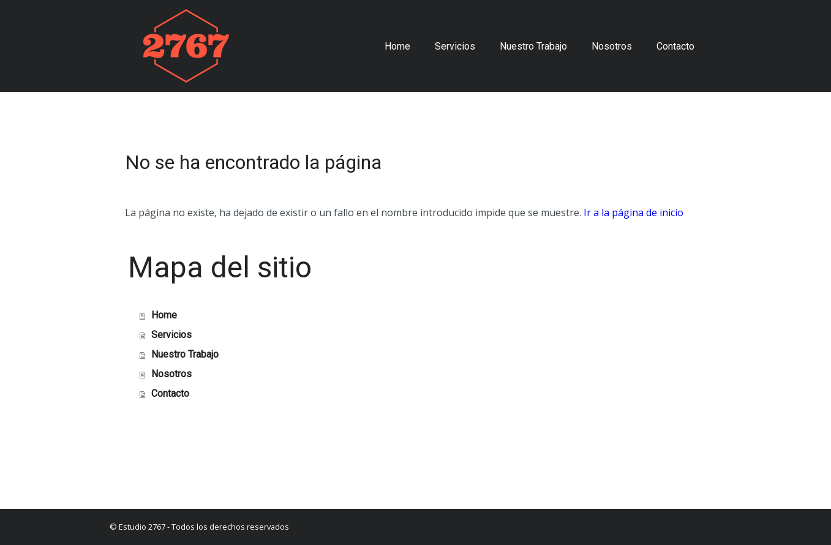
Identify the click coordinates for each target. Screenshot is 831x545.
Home (397, 46)
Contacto (675, 46)
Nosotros (612, 46)
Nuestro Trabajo (533, 46)
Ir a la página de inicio (633, 212)
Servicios (455, 46)
